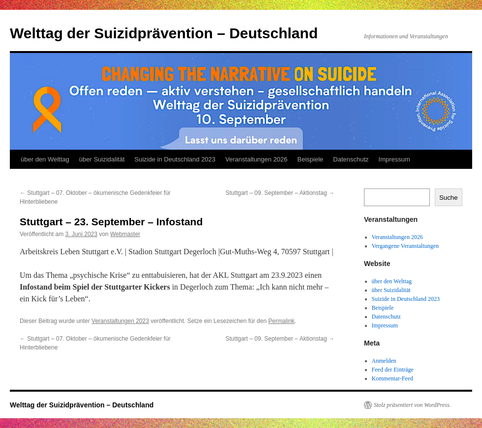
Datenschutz (350, 159)
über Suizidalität (102, 159)
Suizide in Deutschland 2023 (174, 159)
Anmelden (384, 360)
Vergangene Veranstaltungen (405, 245)
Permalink (281, 321)
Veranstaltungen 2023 (120, 321)
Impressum (394, 159)
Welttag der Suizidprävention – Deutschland (164, 33)
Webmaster (125, 234)
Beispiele (311, 159)
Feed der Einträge (393, 369)
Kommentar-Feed (392, 378)
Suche (448, 197)
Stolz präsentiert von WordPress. (412, 404)
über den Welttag (45, 159)
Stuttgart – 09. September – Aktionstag (280, 192)
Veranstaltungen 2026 (256, 159)
